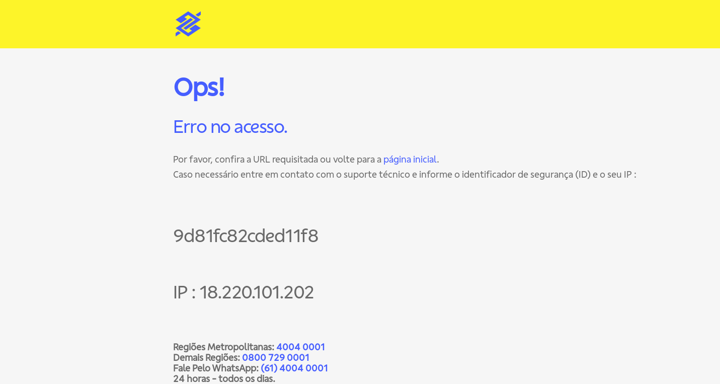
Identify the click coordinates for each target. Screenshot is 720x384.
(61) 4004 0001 (294, 368)
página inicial (410, 159)
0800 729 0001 (275, 357)
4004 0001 (300, 347)
